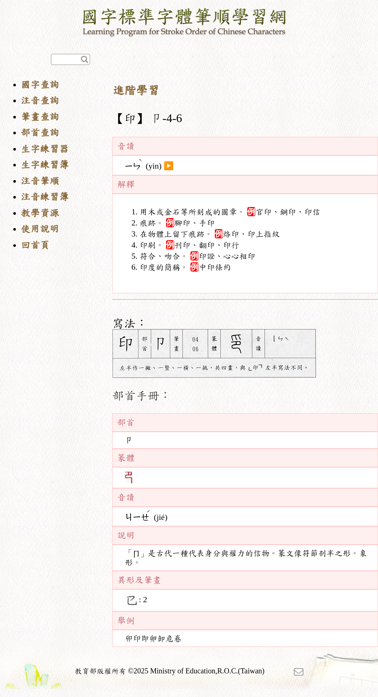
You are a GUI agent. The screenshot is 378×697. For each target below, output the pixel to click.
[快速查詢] (70, 59)
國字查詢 (40, 84)
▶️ (168, 166)
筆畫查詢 (40, 116)
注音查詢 (40, 100)
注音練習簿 (45, 196)
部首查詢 (40, 132)
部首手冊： (141, 395)
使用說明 (40, 229)
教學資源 (40, 213)
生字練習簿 (45, 164)
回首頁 (35, 245)
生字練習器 (45, 148)
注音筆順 (40, 181)
